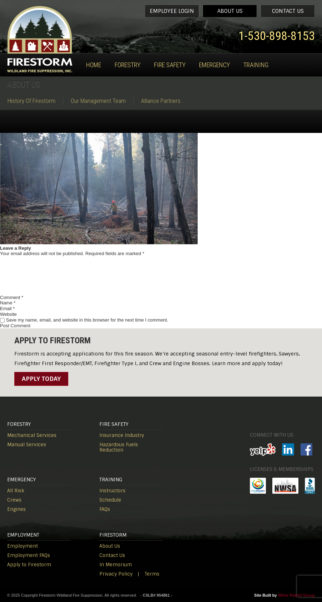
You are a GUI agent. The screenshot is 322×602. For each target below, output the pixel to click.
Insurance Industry (121, 435)
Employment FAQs (28, 555)
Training (255, 65)
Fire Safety (169, 65)
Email (7, 308)
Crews (14, 500)
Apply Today (41, 379)
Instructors (112, 490)
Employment (22, 546)
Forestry (127, 65)
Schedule (110, 500)
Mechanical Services (31, 435)
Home (93, 65)
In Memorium (115, 564)
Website (8, 314)
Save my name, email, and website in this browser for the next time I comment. (87, 320)
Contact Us (288, 11)
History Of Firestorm (31, 101)
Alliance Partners (160, 101)
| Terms (148, 574)
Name (7, 302)
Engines (16, 509)
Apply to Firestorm (29, 564)
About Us (230, 11)
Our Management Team (98, 101)
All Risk (15, 490)
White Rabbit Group (296, 595)
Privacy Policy (116, 574)
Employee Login (172, 11)
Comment (11, 297)
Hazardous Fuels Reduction (118, 447)
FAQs (104, 509)
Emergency (214, 65)
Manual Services (26, 444)
